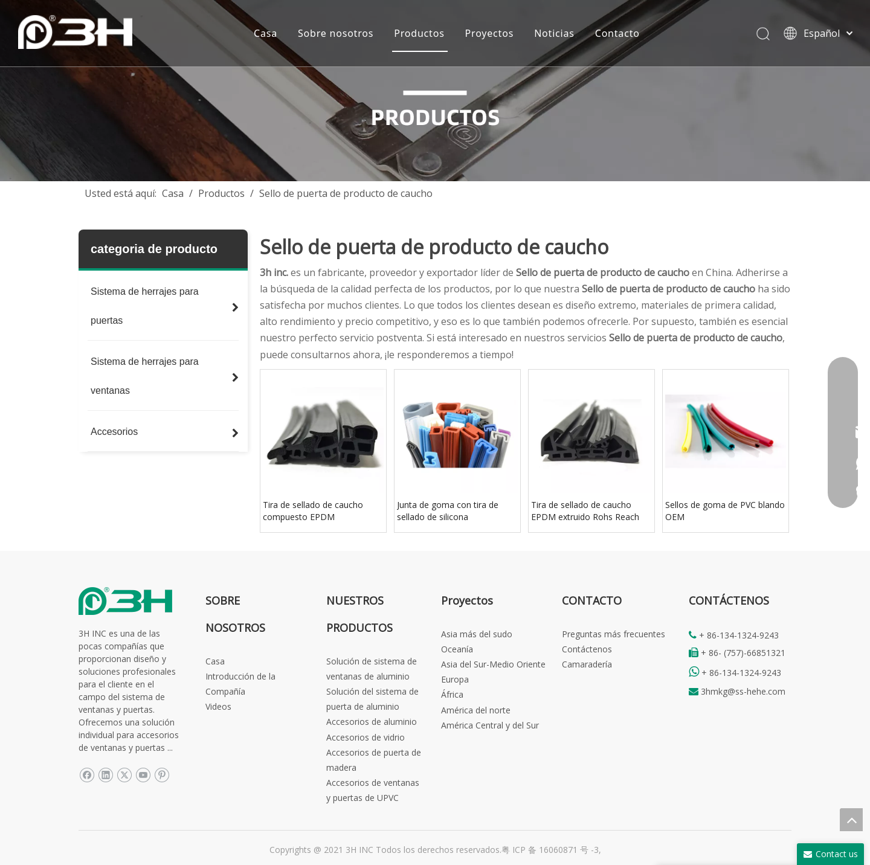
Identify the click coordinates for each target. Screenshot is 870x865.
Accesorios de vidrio (365, 737)
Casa (265, 33)
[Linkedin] (105, 775)
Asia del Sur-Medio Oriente (493, 664)
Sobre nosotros (335, 33)
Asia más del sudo (476, 634)
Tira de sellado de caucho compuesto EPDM (313, 511)
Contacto (617, 33)
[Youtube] (142, 775)
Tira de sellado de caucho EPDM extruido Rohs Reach (585, 511)
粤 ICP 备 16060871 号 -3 (550, 849)
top (851, 819)
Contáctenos (587, 649)
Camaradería (587, 664)
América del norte (476, 710)
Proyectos (489, 33)
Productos (419, 33)
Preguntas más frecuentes (613, 634)
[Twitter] (124, 775)
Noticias (554, 33)
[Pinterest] (161, 775)
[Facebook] (86, 775)
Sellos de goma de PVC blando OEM (725, 511)
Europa (455, 679)
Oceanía (457, 649)
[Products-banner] (435, 90)
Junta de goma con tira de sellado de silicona (447, 511)
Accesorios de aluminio (371, 721)
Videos (218, 706)
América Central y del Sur (490, 725)
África (452, 694)
